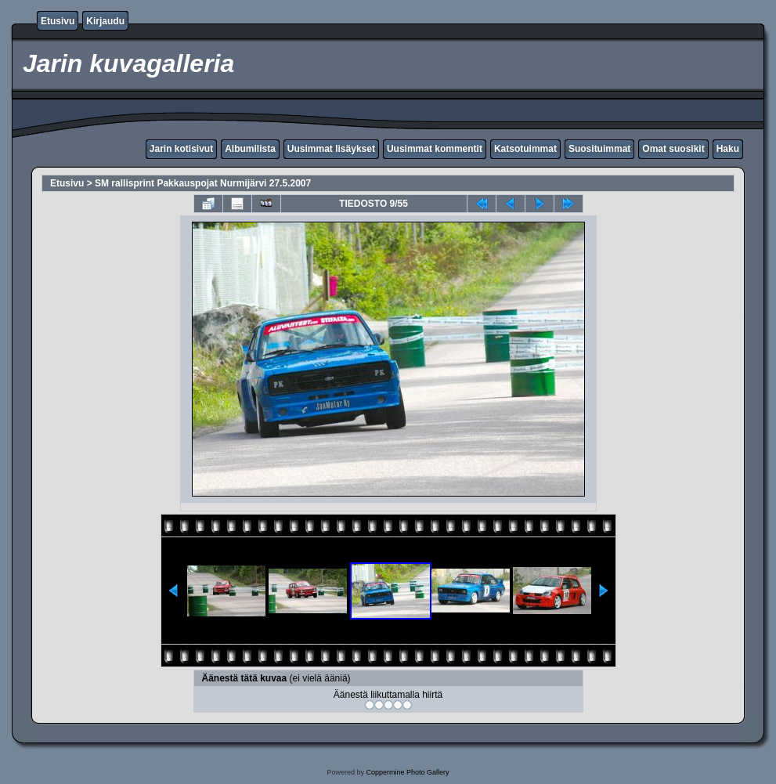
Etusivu (57, 21)
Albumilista (250, 148)
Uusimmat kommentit (434, 148)
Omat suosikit (673, 148)
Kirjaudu (105, 21)
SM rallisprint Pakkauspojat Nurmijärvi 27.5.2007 (203, 183)
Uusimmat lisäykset (331, 148)
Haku (727, 148)
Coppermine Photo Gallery (407, 772)
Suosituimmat (599, 148)
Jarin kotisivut (181, 148)
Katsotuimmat (525, 148)
